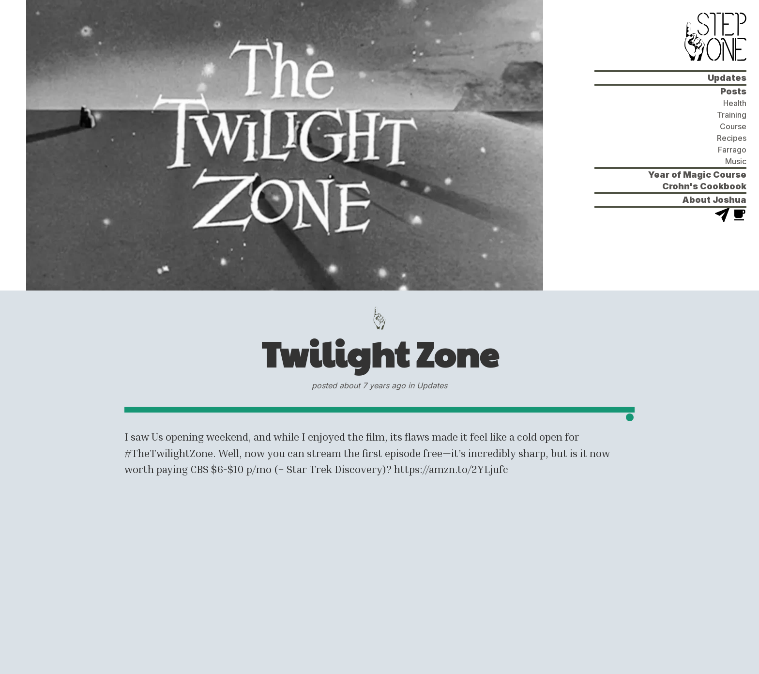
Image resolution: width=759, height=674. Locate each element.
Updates (727, 78)
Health (734, 103)
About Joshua (714, 200)
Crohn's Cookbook (704, 186)
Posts (733, 91)
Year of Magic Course (697, 174)
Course (733, 126)
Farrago (732, 149)
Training (731, 115)
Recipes (731, 138)
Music (735, 161)
